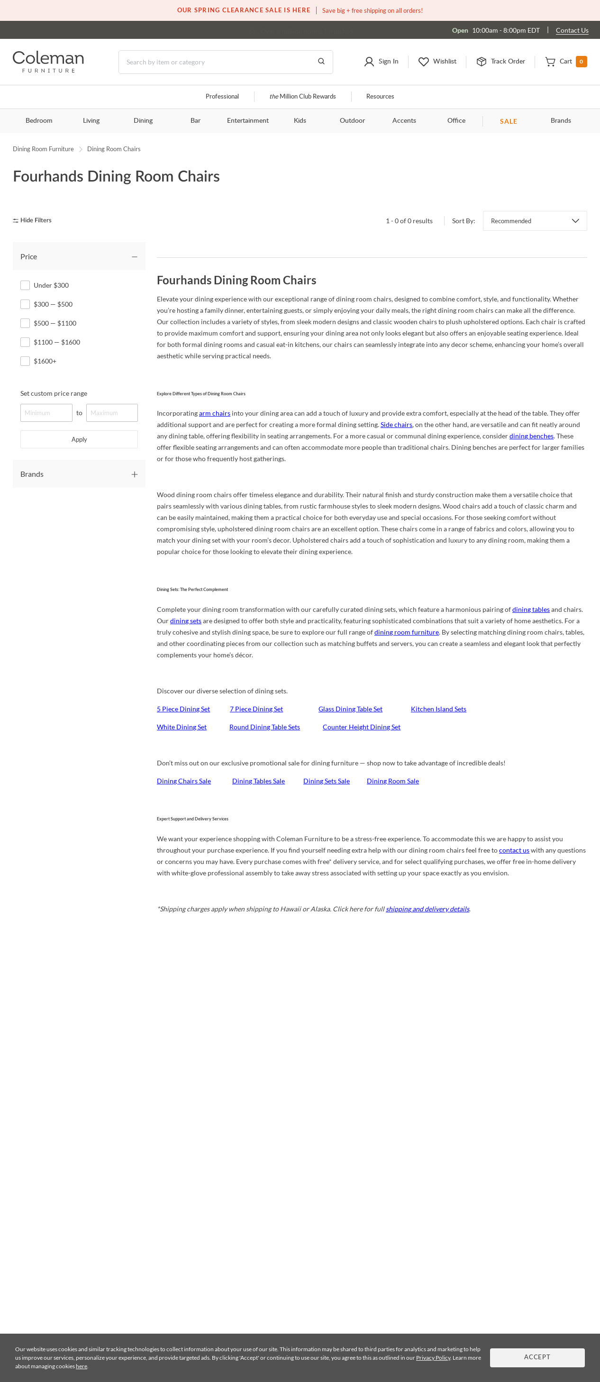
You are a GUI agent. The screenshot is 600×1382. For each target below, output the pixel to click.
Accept (537, 1358)
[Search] (226, 62)
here (81, 1366)
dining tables (531, 609)
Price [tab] (28, 256)
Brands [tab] (32, 473)
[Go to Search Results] (321, 62)
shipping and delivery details (427, 909)
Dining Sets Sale (326, 781)
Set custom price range (53, 393)
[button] (381, 62)
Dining (143, 121)
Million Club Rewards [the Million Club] (302, 97)
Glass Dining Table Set (350, 709)
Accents (404, 121)
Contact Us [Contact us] (572, 30)
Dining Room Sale (393, 781)
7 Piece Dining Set (256, 709)
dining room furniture (406, 632)
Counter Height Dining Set (361, 727)
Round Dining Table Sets (264, 727)
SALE (509, 121)
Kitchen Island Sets (438, 709)
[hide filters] (35, 221)
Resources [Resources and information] (380, 97)
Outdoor (352, 121)
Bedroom (39, 121)
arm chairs (214, 413)
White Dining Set (182, 727)
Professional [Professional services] (222, 97)
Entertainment (248, 121)
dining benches (531, 436)
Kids (300, 121)
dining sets (185, 621)
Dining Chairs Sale (184, 781)
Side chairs (396, 424)
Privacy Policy (433, 1357)
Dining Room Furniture (43, 149)
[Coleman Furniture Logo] (48, 70)
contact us (514, 850)
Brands (561, 121)
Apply (79, 439)
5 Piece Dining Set (183, 709)
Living (91, 121)
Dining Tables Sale (258, 781)
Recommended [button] (511, 221)
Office (456, 121)
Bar (195, 121)
